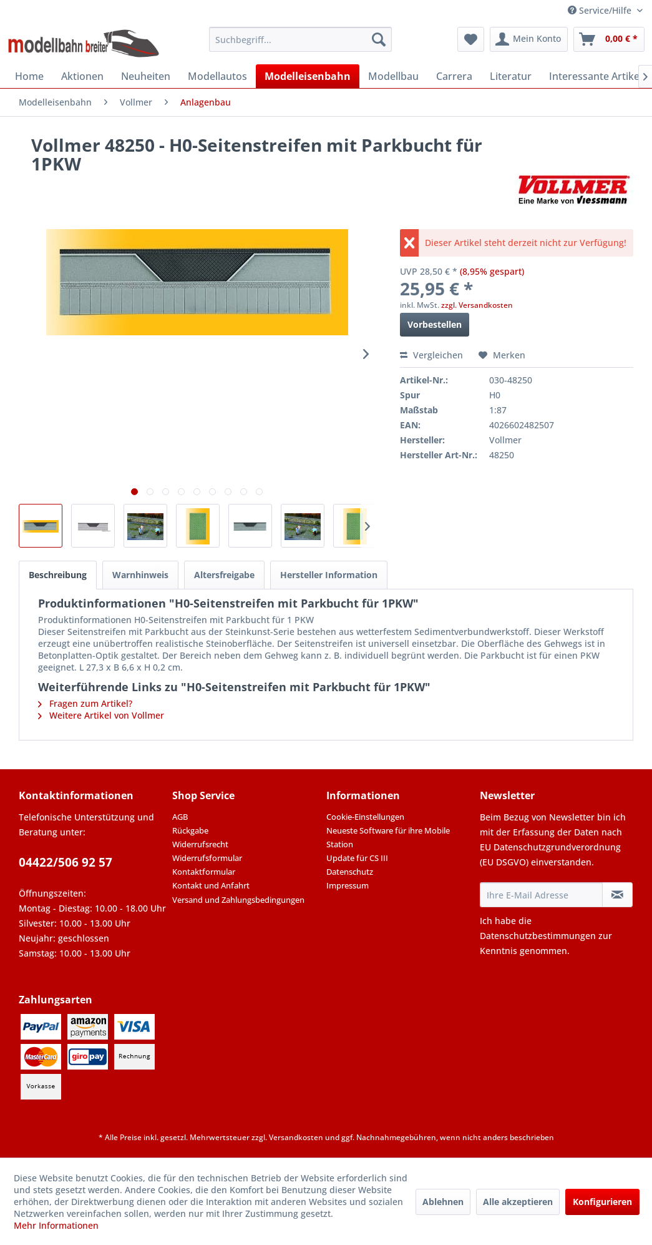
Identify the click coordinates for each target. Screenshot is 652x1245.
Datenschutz (349, 871)
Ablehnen (443, 1202)
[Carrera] (454, 76)
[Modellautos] (217, 76)
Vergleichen (431, 355)
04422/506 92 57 (65, 862)
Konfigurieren (602, 1202)
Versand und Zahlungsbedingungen (238, 899)
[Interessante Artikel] (595, 76)
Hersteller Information (328, 575)
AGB (180, 816)
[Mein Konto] (529, 39)
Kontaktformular (203, 871)
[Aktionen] (82, 76)
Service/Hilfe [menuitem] (601, 10)
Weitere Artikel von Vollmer (101, 715)
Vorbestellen (434, 324)
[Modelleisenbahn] (307, 76)
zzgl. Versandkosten (477, 305)
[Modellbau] (393, 76)
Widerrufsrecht (200, 844)
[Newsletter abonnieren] (617, 894)
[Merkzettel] (470, 39)
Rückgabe (190, 830)
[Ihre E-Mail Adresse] (541, 894)
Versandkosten (296, 1137)
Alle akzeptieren (518, 1202)
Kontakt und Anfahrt (211, 885)
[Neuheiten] (145, 76)
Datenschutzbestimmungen (538, 936)
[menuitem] (300, 39)
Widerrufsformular (207, 858)
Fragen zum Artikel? (85, 703)
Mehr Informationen (56, 1225)
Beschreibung (58, 575)
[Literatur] (510, 76)
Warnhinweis (140, 575)
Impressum (347, 885)
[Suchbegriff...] (300, 39)
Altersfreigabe (224, 575)
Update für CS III (357, 858)
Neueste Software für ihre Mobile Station (388, 837)
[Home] (29, 76)
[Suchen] (379, 39)
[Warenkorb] (609, 39)
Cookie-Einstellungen (365, 816)
